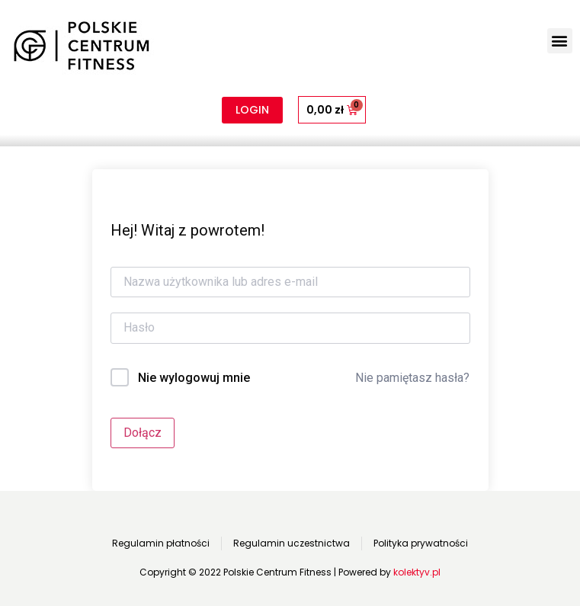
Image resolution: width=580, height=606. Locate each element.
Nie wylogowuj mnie (194, 377)
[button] (559, 40)
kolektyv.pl (417, 572)
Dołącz (142, 432)
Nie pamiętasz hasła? (412, 377)
